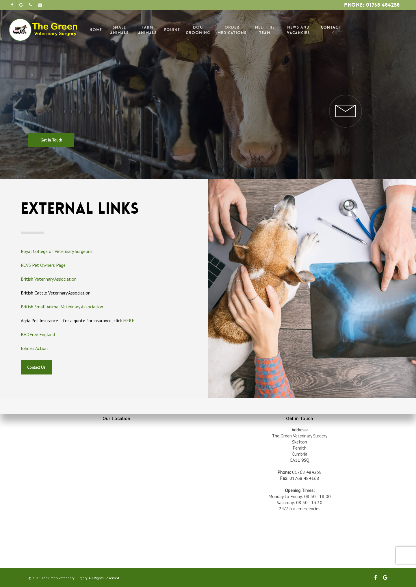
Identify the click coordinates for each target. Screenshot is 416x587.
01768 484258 (307, 472)
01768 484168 (304, 478)
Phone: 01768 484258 (372, 4)
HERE (128, 320)
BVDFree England (38, 334)
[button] (51, 125)
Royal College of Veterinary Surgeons (56, 251)
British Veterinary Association (49, 279)
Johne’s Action (34, 348)
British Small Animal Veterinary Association (62, 307)
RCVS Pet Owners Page (43, 265)
